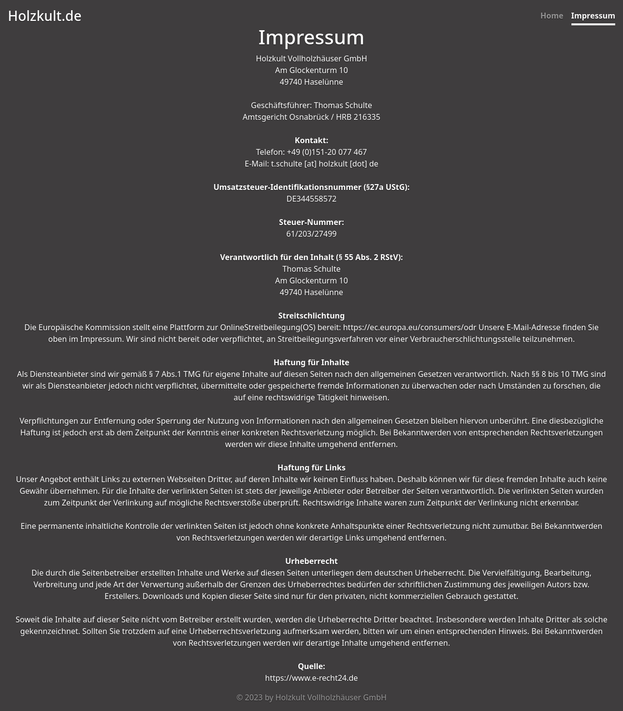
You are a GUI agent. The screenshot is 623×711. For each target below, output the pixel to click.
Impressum (593, 15)
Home (551, 15)
